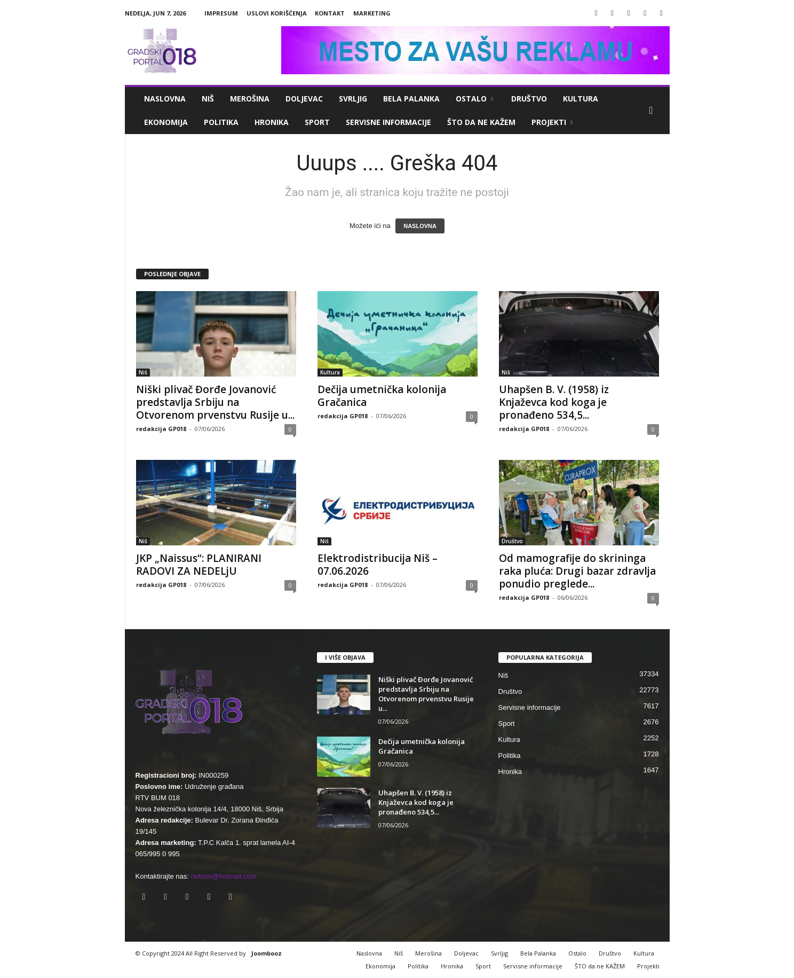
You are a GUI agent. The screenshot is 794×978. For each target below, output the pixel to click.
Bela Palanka (411, 98)
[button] (653, 110)
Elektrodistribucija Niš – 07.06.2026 (377, 564)
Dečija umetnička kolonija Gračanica (381, 395)
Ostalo (474, 99)
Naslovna (165, 98)
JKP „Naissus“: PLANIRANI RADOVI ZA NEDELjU (198, 564)
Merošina (249, 98)
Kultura (580, 98)
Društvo (529, 98)
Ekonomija (166, 122)
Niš (208, 98)
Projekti (552, 122)
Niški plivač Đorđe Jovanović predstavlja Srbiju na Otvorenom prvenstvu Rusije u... (215, 402)
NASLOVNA (419, 226)
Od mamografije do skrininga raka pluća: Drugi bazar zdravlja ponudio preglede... (577, 571)
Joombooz (266, 953)
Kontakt (330, 13)
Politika (221, 122)
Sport (317, 122)
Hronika (272, 122)
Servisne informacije (388, 122)
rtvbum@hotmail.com (224, 876)
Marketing (372, 13)
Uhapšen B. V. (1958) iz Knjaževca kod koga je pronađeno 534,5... (554, 402)
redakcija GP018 (161, 429)
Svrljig (353, 98)
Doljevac (304, 98)
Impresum (221, 13)
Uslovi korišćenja (277, 13)
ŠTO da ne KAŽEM (481, 122)
